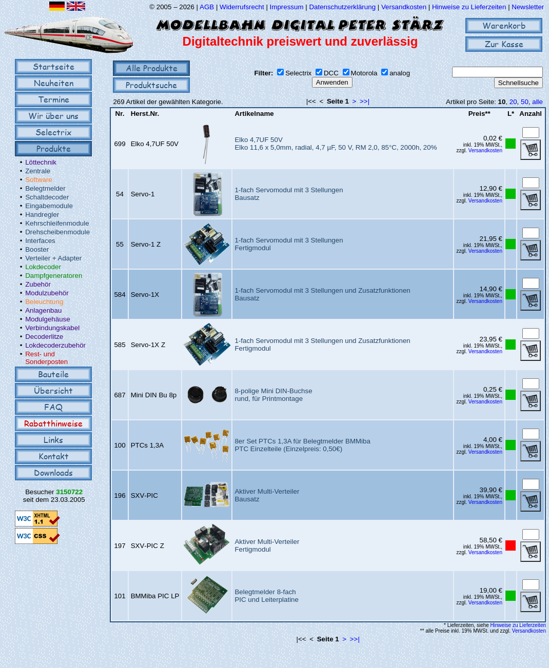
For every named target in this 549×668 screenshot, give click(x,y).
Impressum (287, 7)
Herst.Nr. (145, 113)
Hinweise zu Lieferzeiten (469, 7)
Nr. (120, 113)
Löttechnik (40, 162)
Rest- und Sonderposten (46, 358)
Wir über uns (53, 116)
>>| (364, 101)
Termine (53, 99)
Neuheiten (53, 83)
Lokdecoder (43, 267)
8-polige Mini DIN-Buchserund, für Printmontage (273, 394)
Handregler (42, 214)
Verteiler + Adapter (53, 258)
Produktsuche (151, 85)
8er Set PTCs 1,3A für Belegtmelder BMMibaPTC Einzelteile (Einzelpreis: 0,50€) (302, 445)
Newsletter (528, 7)
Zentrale (37, 171)
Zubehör (38, 284)
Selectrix (53, 132)
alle (537, 102)
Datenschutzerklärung (342, 7)
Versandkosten (404, 7)
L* (510, 113)
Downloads (53, 472)
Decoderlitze (44, 336)
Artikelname (253, 113)
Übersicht (53, 390)
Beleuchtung (44, 302)
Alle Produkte (152, 68)
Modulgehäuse (47, 319)
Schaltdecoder (47, 197)
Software (38, 180)
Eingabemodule (49, 206)
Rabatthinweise (53, 423)
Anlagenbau (43, 310)
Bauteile (53, 374)
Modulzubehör (46, 293)
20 (513, 102)
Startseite (53, 66)
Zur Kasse (504, 44)
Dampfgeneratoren (53, 275)
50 (524, 102)
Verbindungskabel (52, 328)
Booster (37, 249)
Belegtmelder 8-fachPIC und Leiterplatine (266, 595)
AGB (207, 7)
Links (53, 440)
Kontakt (53, 456)
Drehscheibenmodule (57, 232)
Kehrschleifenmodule (57, 223)
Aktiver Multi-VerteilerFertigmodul (266, 545)
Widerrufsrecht (242, 7)
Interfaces (40, 241)
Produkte (53, 148)
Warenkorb (504, 25)
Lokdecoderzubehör (55, 345)
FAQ (53, 407)
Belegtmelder (45, 188)
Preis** (479, 113)
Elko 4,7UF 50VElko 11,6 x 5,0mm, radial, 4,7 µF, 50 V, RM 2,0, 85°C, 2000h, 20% (335, 143)
